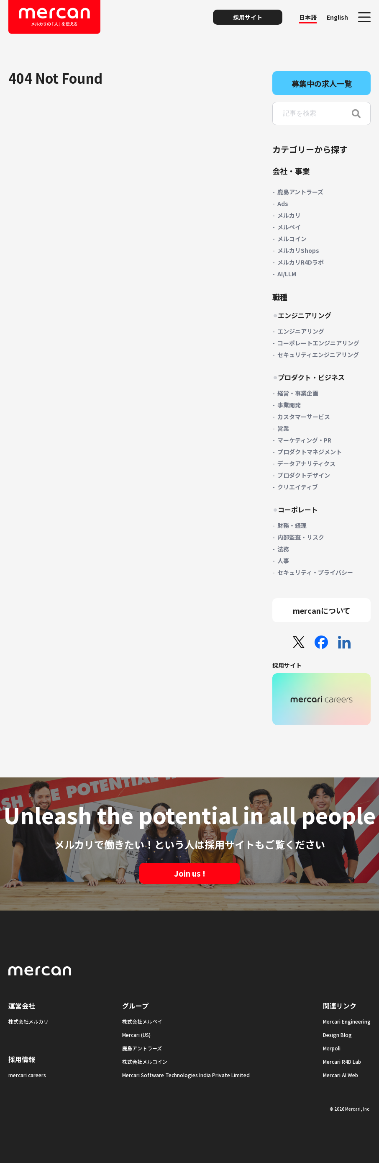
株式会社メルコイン (144, 1061)
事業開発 (289, 405)
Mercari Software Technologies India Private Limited (186, 1074)
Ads (282, 203)
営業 (283, 428)
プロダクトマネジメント (309, 452)
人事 (283, 560)
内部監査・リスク (300, 537)
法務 (283, 549)
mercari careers (27, 1074)
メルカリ (289, 215)
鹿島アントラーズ (300, 192)
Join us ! (189, 873)
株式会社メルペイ (142, 1021)
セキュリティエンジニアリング (318, 354)
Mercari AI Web (340, 1074)
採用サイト (247, 17)
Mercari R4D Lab (342, 1061)
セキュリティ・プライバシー (315, 572)
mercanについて (322, 610)
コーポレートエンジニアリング (318, 343)
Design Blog (337, 1034)
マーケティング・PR (304, 440)
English (337, 17)
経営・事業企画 (297, 393)
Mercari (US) (136, 1034)
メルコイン (292, 238)
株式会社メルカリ (28, 1021)
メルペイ (289, 227)
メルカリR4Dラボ (300, 262)
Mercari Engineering (347, 1021)
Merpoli (332, 1048)
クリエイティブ (297, 487)
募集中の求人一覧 (322, 83)
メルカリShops (298, 250)
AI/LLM (286, 274)
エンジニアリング (300, 331)
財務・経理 (292, 525)
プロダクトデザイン (303, 475)
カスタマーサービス (303, 416)
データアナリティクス (306, 463)
